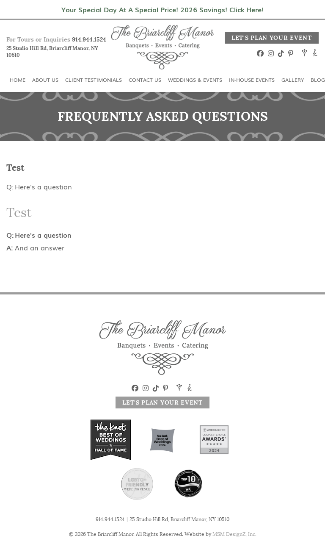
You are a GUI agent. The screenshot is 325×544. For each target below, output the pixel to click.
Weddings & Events (195, 79)
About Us (45, 79)
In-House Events (252, 79)
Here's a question (43, 186)
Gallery (292, 79)
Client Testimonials (93, 79)
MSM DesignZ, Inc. (234, 534)
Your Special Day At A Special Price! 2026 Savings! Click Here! (162, 9)
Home (17, 79)
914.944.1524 (89, 39)
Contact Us (145, 79)
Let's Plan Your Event (271, 38)
